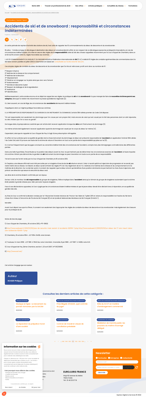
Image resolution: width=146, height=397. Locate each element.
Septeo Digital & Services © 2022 (129, 395)
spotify (142, 206)
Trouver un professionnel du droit (57, 6)
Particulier (102, 358)
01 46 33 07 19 (72, 380)
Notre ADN (36, 6)
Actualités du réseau (115, 6)
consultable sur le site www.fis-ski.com (69, 62)
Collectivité (127, 358)
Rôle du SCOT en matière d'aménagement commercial (110, 305)
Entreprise (114, 358)
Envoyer (101, 373)
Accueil (7, 12)
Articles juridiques (95, 6)
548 (63, 341)
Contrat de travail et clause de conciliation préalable (70, 325)
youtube (142, 198)
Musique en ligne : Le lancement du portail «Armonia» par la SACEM (31, 305)
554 (83, 341)
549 (66, 341)
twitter (142, 190)
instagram (142, 202)
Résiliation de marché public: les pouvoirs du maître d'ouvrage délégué (111, 325)
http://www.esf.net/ (14, 251)
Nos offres (79, 6)
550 (70, 341)
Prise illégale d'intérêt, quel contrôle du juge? (72, 305)
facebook (142, 186)
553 (80, 341)
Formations (132, 6)
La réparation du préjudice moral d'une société (30, 325)
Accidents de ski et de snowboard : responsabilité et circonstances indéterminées (35, 12)
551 (73, 341)
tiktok (142, 210)
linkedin (142, 194)
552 (76, 341)
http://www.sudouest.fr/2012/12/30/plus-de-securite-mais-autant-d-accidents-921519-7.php (42, 228)
